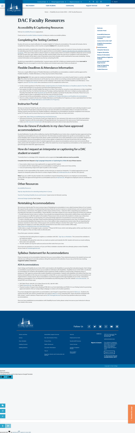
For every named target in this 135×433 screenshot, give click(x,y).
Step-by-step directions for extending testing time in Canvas (35, 191)
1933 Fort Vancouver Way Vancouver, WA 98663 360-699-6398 (110, 335)
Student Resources (102, 69)
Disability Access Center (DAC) (58, 12)
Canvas (20, 337)
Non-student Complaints (73, 352)
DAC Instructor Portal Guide (34, 122)
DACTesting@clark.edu (53, 295)
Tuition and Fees (23, 334)
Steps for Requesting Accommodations (103, 66)
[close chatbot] (2, 416)
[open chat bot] (2, 406)
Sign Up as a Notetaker (65, 236)
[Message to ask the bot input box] (67, 421)
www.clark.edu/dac (81, 278)
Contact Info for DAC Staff (104, 41)
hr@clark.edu (60, 177)
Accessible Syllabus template (34, 35)
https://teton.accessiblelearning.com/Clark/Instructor (42, 116)
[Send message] (8, 426)
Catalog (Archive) (23, 347)
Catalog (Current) (23, 344)
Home (46, 12)
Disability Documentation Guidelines (104, 44)
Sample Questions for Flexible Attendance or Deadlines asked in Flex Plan (66, 86)
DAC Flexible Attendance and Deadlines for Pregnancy (43, 99)
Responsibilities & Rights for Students (105, 58)
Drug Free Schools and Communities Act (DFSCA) (54, 354)
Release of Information (103, 55)
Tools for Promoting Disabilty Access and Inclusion (32, 195)
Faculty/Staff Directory (75, 341)
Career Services (73, 344)
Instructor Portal (101, 30)
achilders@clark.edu (64, 172)
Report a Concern (76, 2)
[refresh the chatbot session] (2, 411)
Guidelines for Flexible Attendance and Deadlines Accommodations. (67, 96)
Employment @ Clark (75, 337)
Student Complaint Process (74, 348)
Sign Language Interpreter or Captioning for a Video (51, 160)
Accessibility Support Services (51, 334)
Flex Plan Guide (32, 82)
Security (72, 334)
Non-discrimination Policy (50, 337)
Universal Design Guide (24, 198)
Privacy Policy (47, 341)
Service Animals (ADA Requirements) (103, 62)
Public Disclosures (48, 344)
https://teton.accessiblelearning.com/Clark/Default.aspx (34, 226)
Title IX (46, 350)
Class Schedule (22, 341)
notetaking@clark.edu (33, 248)
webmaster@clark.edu (109, 339)
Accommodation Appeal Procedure (103, 37)
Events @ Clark (43, 2)
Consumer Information (50, 347)
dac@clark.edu (42, 93)
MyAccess (77, 292)
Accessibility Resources (29, 32)
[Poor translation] (9, 377)
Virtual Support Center (58, 2)
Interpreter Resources (103, 50)
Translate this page (132, 414)
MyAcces (55, 293)
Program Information (103, 52)
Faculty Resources (102, 47)
